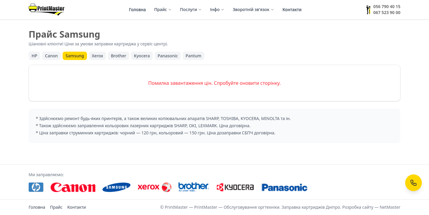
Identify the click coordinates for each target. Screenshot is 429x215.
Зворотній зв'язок (253, 9)
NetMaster (390, 207)
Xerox (97, 56)
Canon (51, 56)
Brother (118, 56)
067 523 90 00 (386, 12)
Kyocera (142, 56)
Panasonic (168, 56)
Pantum (193, 56)
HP (34, 56)
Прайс (163, 9)
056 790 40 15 (386, 6)
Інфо (217, 9)
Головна (137, 9)
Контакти (291, 9)
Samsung (75, 56)
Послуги (191, 9)
